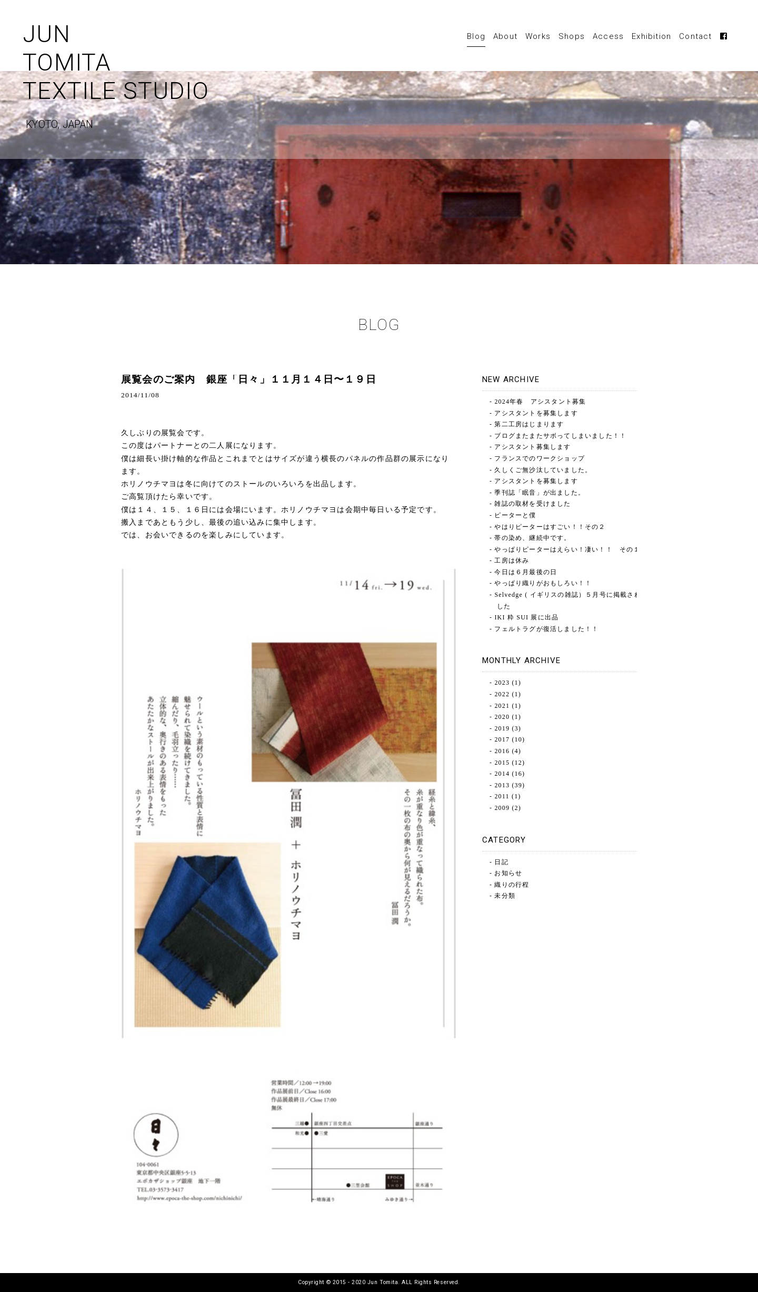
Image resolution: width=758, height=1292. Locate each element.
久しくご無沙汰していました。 (543, 470)
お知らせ (508, 873)
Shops (571, 36)
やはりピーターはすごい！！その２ (549, 526)
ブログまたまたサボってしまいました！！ (560, 435)
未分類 (504, 895)
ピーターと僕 (515, 515)
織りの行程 (511, 884)
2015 (502, 762)
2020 (502, 716)
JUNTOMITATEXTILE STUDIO (165, 79)
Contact (695, 36)
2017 (502, 739)
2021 (502, 705)
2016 (502, 751)
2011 (501, 796)
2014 (502, 773)
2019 (502, 728)
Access (608, 36)
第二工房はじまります (529, 424)
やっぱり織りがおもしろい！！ (543, 583)
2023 (502, 682)
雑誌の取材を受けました (532, 503)
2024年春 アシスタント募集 (540, 401)
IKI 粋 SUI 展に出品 (526, 617)
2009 (502, 808)
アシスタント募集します (532, 446)
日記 (501, 862)
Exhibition (651, 36)
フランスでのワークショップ (539, 458)
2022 (502, 694)
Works (538, 36)
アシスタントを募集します (535, 413)
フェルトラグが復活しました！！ (546, 629)
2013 (502, 785)
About (505, 36)
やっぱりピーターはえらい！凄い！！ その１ (567, 549)
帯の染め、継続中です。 (532, 538)
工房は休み (511, 560)
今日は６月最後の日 (525, 572)
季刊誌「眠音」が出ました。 (539, 492)
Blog (476, 36)
